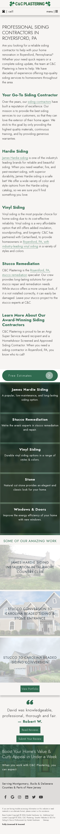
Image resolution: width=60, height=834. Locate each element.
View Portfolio (30, 689)
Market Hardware (33, 820)
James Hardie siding (15, 158)
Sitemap (46, 820)
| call (7, 11)
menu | (52, 11)
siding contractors (39, 102)
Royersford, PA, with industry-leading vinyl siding (25, 244)
